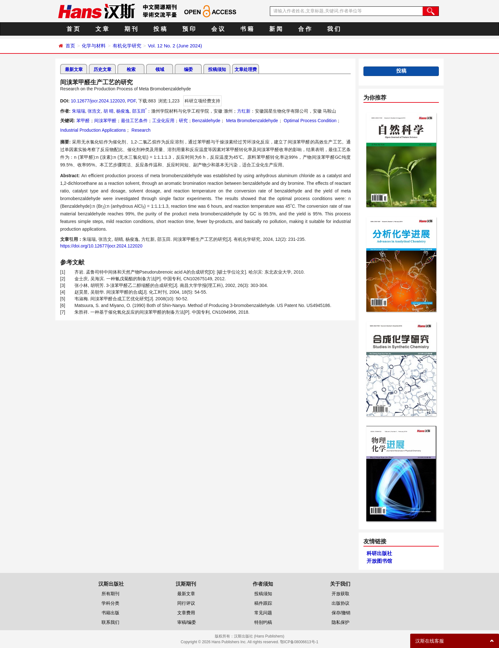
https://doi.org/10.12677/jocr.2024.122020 (101, 245)
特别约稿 (263, 622)
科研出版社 (379, 553)
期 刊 (130, 29)
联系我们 (110, 622)
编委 (188, 69)
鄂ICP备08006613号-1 (299, 642)
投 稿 (159, 29)
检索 (131, 69)
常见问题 (263, 612)
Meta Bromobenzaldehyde (251, 120)
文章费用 (186, 612)
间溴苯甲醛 (105, 120)
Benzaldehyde (206, 120)
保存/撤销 (341, 612)
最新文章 (74, 69)
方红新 (243, 111)
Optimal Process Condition (310, 120)
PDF (131, 100)
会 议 (217, 29)
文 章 (102, 29)
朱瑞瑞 (78, 111)
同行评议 (186, 603)
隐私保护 (340, 622)
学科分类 (110, 603)
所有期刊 (110, 593)
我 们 (333, 29)
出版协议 (340, 603)
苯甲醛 (83, 120)
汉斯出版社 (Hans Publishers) (259, 636)
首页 (70, 45)
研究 (183, 120)
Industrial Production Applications (93, 130)
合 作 (304, 29)
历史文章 (102, 69)
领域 (159, 69)
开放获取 (340, 593)
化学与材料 (94, 45)
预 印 (188, 29)
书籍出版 (110, 612)
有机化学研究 (127, 45)
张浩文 (94, 111)
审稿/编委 (186, 622)
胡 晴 (108, 111)
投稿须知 (217, 69)
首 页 (73, 29)
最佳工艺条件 (134, 120)
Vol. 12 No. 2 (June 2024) (175, 45)
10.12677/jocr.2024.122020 (98, 100)
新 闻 (275, 29)
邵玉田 (139, 111)
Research (140, 130)
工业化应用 (163, 120)
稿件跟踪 (263, 603)
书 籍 (246, 29)
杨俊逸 (123, 111)
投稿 (401, 70)
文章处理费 (246, 69)
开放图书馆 (379, 561)
